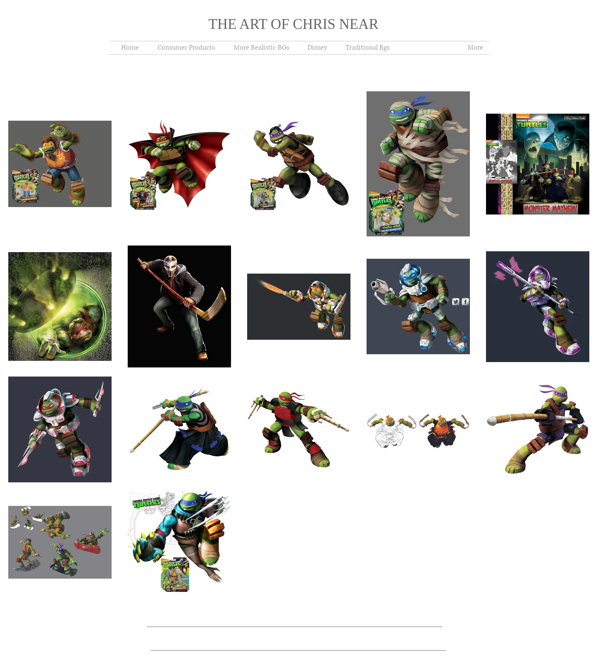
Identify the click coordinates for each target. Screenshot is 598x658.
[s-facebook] (465, 301)
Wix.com (286, 630)
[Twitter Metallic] (456, 301)
